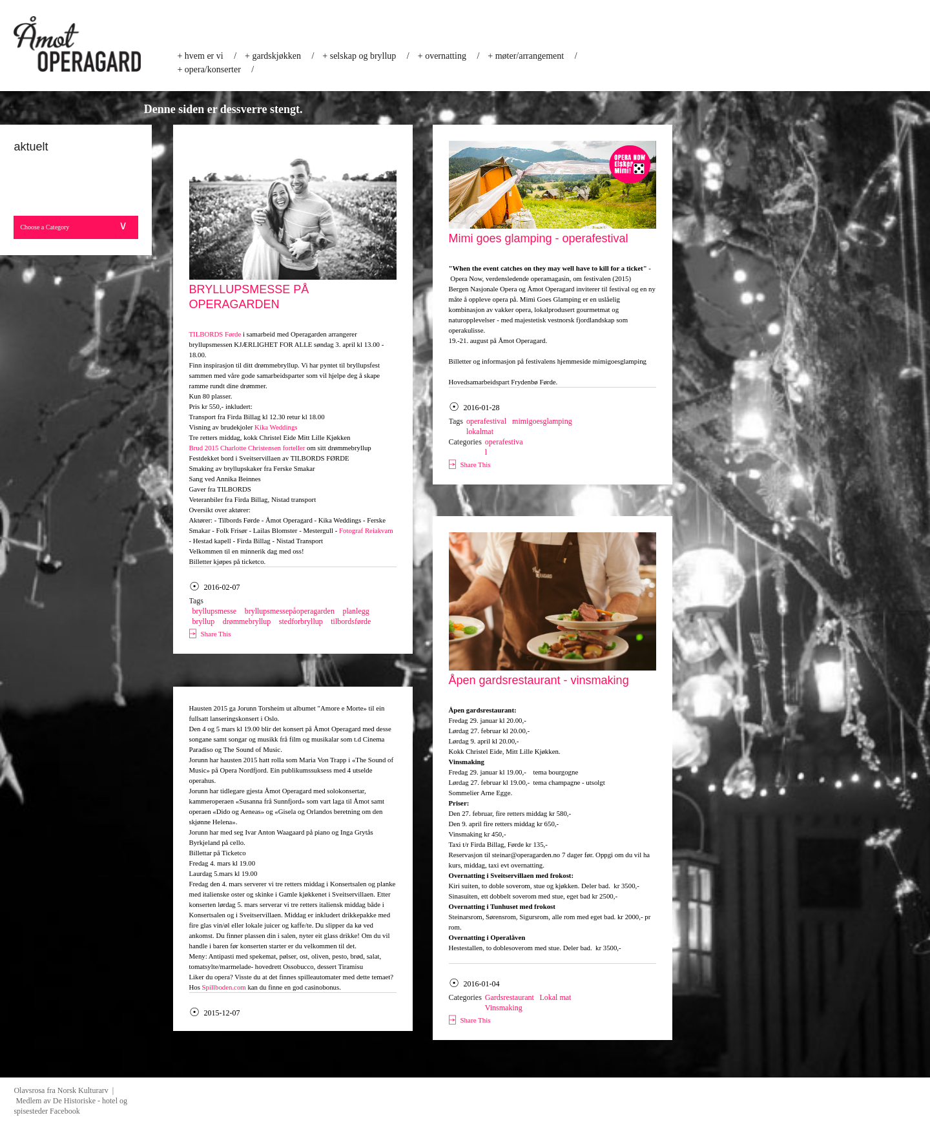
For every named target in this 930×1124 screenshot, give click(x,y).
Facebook (65, 1111)
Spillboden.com (224, 987)
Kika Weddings (275, 427)
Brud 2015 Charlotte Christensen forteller (247, 448)
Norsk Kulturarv (84, 1090)
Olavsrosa (29, 1090)
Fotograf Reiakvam (366, 530)
